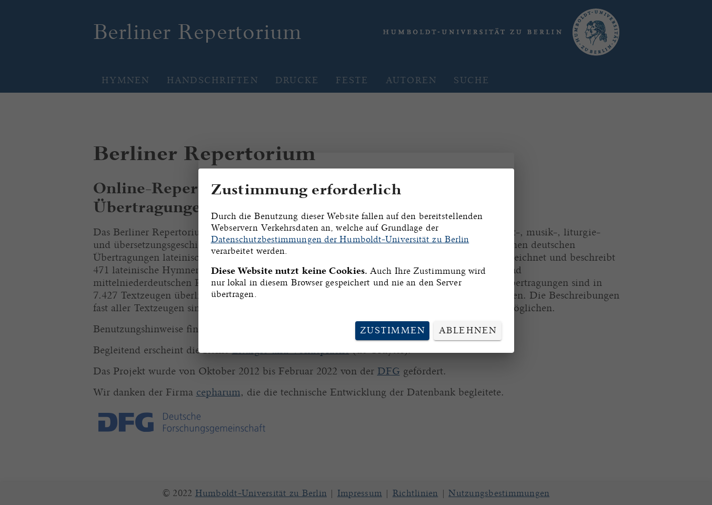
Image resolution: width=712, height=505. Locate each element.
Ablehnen (468, 330)
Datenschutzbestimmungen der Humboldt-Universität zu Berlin (340, 239)
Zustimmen (392, 330)
